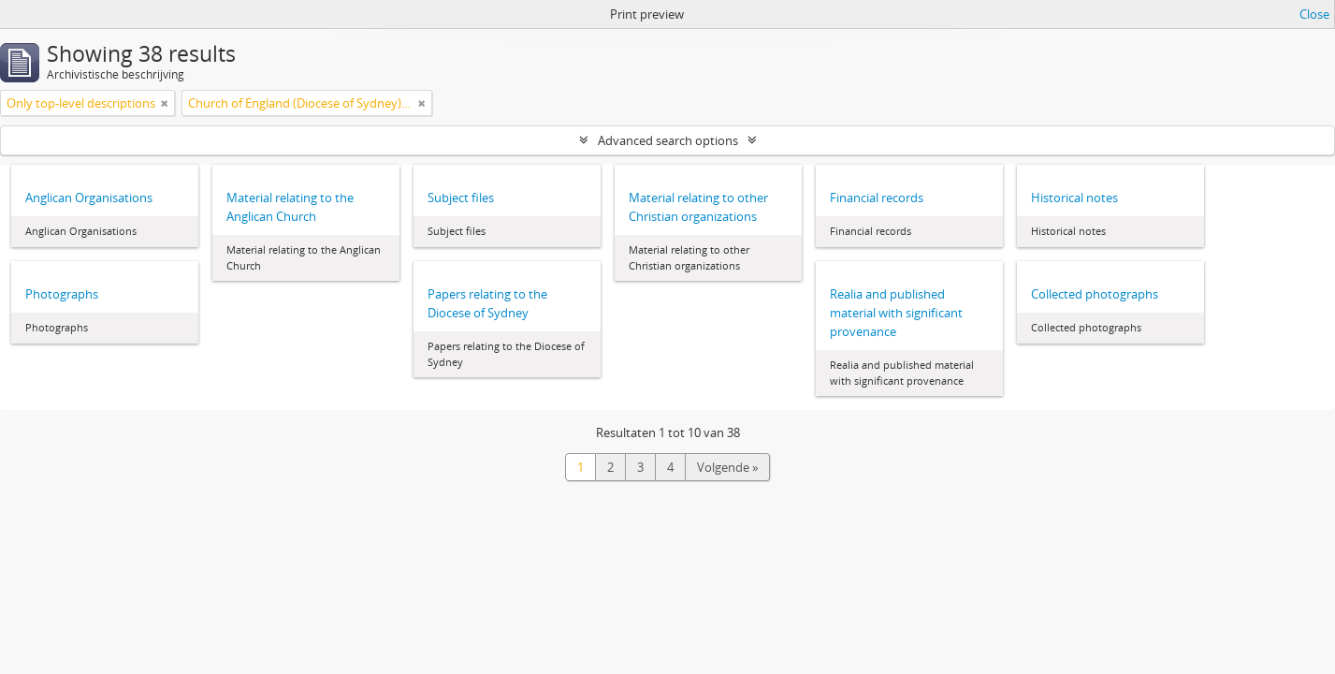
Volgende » (727, 467)
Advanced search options (668, 140)
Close (1314, 14)
